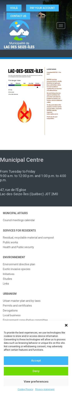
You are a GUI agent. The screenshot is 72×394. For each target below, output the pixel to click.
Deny (36, 371)
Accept (36, 360)
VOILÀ (14, 8)
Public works (10, 242)
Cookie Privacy (25, 389)
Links (6, 283)
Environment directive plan (19, 264)
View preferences (36, 381)
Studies (7, 278)
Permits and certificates (17, 305)
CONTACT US (18, 16)
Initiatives (8, 274)
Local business (12, 315)
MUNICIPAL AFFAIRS (15, 213)
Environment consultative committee (25, 320)
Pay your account (42, 8)
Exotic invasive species (16, 269)
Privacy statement (45, 389)
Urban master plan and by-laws (22, 300)
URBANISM (10, 293)
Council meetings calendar (19, 220)
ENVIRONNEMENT (14, 257)
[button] (66, 325)
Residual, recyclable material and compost (28, 237)
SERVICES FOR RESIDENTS (19, 230)
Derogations (10, 310)
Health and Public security (18, 247)
